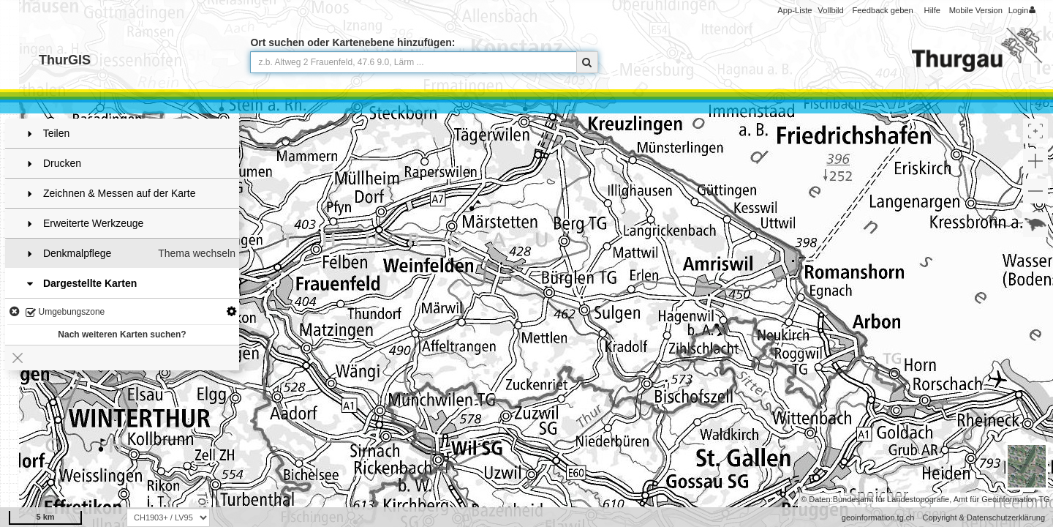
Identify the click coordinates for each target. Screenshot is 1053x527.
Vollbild (830, 10)
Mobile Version (976, 10)
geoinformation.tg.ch (878, 517)
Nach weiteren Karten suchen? (122, 334)
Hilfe (932, 10)
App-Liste (794, 10)
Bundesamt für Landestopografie (891, 499)
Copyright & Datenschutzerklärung (983, 517)
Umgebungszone (65, 313)
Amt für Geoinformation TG (1002, 499)
